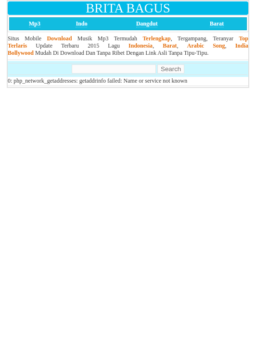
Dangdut (147, 23)
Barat (217, 23)
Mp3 (34, 23)
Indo (81, 23)
